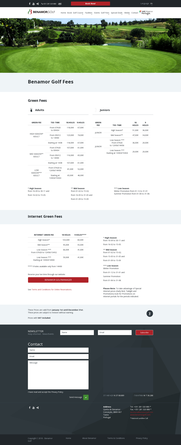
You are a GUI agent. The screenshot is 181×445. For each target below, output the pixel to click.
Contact (134, 12)
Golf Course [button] (78, 12)
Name (64, 332)
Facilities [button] (89, 12)
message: (33, 362)
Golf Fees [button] (105, 12)
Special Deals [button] (117, 12)
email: (32, 356)
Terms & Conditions (116, 438)
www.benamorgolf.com (140, 414)
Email (102, 332)
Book (69, 12)
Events (97, 12)
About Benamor (89, 438)
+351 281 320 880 (48, 4)
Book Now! (90, 3)
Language (146, 3)
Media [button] (127, 12)
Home (63, 12)
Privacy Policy (142, 438)
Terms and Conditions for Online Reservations (51, 289)
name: (32, 350)
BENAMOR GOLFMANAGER (58, 279)
